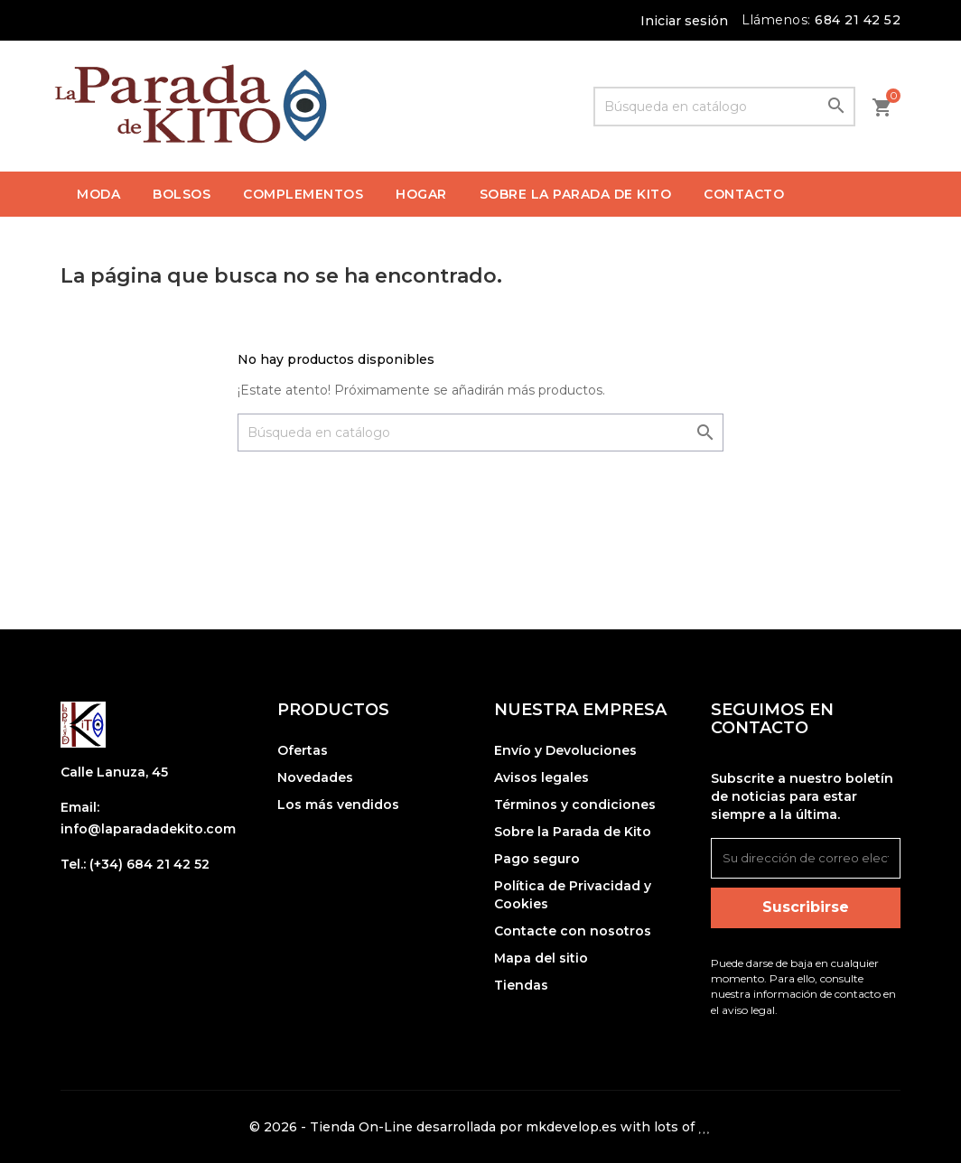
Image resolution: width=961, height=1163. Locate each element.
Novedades (315, 777)
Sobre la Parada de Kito (572, 831)
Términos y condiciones (575, 804)
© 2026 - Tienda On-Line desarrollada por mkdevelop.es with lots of (480, 1127)
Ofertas (302, 750)
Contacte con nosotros (572, 931)
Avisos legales (541, 777)
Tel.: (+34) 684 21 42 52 (135, 864)
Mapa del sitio (541, 958)
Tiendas (521, 985)
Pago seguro (537, 859)
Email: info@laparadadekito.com (148, 818)
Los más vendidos (338, 804)
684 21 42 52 (857, 20)
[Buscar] (724, 106)
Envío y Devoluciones (565, 750)
